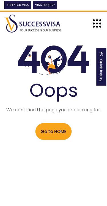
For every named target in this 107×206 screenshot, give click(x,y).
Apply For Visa (18, 5)
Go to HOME (53, 131)
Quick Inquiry (101, 67)
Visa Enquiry (45, 5)
